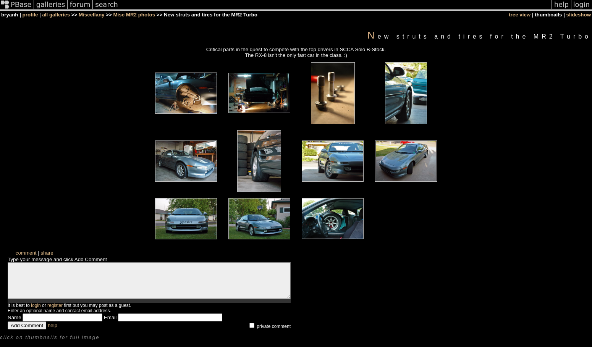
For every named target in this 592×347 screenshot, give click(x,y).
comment (26, 253)
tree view (520, 15)
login (35, 312)
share (46, 253)
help (52, 332)
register (55, 312)
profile (30, 15)
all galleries (56, 15)
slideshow (578, 15)
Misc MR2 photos (134, 15)
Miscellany (91, 15)
